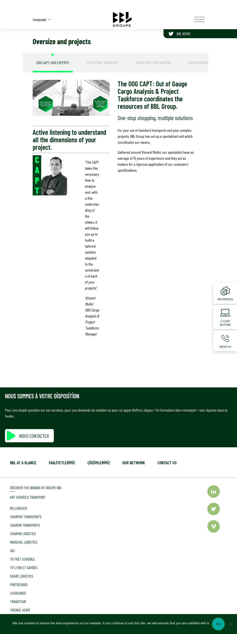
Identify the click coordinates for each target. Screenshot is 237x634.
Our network (133, 462)
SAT (12, 550)
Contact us (167, 462)
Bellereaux (18, 508)
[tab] (53, 62)
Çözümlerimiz (98, 462)
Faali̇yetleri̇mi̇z (62, 462)
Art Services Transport (28, 497)
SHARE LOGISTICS (21, 576)
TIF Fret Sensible (22, 559)
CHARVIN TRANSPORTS (25, 525)
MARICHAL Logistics (23, 542)
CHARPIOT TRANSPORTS (26, 516)
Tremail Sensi (20, 610)
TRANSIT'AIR (18, 601)
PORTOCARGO (18, 584)
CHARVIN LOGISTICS (23, 533)
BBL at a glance (23, 462)
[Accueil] (122, 19)
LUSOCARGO (18, 593)
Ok (218, 624)
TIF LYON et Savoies (24, 567)
